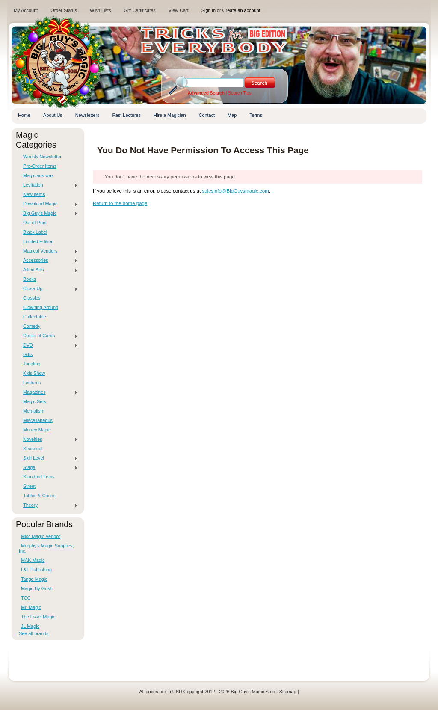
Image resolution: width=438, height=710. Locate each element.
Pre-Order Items (39, 166)
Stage (48, 468)
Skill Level (48, 458)
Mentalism (33, 410)
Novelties (48, 440)
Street (29, 486)
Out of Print (35, 222)
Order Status (63, 10)
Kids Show (34, 373)
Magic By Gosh (37, 588)
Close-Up (48, 289)
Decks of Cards (48, 336)
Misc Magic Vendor (40, 536)
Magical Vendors (48, 251)
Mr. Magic (31, 607)
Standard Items (39, 476)
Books (29, 279)
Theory (48, 505)
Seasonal (32, 448)
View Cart (179, 10)
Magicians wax (38, 175)
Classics (31, 297)
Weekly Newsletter (42, 156)
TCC (25, 597)
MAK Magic (33, 560)
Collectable (34, 316)
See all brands (34, 633)
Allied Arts (48, 270)
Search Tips (239, 93)
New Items (34, 194)
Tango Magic (34, 579)
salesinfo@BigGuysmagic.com (235, 190)
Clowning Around (40, 307)
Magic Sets (34, 401)
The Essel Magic (38, 616)
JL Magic (30, 626)
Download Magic (48, 204)
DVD (48, 345)
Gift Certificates (139, 10)
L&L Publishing (36, 569)
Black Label (35, 232)
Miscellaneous (38, 420)
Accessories (48, 261)
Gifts (28, 354)
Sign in (208, 10)
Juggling (32, 363)
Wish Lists (100, 10)
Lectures (32, 382)
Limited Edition (38, 241)
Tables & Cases (39, 495)
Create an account (241, 10)
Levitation (48, 185)
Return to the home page (120, 203)
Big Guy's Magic (48, 214)
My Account (26, 10)
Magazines (48, 392)
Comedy (32, 326)
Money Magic (37, 429)
